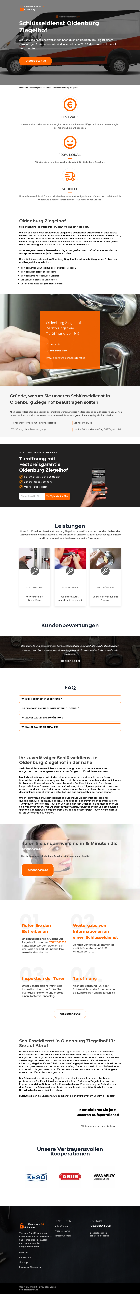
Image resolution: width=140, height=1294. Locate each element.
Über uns (24, 1252)
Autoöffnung (70, 587)
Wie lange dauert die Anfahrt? (39, 727)
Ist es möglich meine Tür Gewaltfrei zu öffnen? (50, 708)
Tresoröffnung (105, 587)
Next (123, 1177)
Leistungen (63, 1221)
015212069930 (57, 942)
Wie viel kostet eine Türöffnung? (41, 698)
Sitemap (23, 1262)
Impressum (25, 1257)
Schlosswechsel (35, 587)
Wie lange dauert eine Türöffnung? (43, 717)
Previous (17, 1177)
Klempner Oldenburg (30, 1267)
